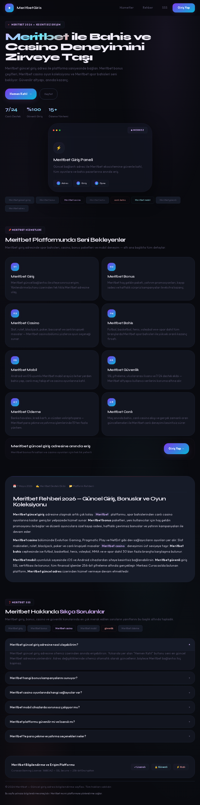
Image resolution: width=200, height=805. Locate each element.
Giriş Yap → (173, 451)
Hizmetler (127, 7)
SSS (164, 7)
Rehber (148, 7)
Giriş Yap (184, 7)
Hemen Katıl (25, 94)
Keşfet (58, 94)
